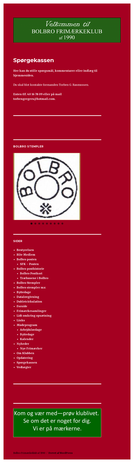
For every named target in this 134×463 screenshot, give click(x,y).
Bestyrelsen (25, 250)
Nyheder (23, 343)
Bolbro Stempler (28, 282)
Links (21, 320)
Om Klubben (25, 353)
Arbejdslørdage (31, 329)
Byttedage (24, 292)
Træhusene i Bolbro (34, 278)
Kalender (26, 339)
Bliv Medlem (26, 254)
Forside (22, 306)
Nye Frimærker (31, 348)
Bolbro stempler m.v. (31, 287)
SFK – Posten (29, 264)
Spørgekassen (27, 362)
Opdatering (25, 357)
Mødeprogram (27, 325)
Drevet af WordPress (60, 453)
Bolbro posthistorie (30, 268)
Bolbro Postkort (31, 273)
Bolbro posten (27, 259)
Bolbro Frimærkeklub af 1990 (29, 453)
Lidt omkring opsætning (34, 315)
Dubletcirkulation (29, 301)
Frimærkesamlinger (31, 311)
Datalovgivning (28, 297)
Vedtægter (24, 367)
